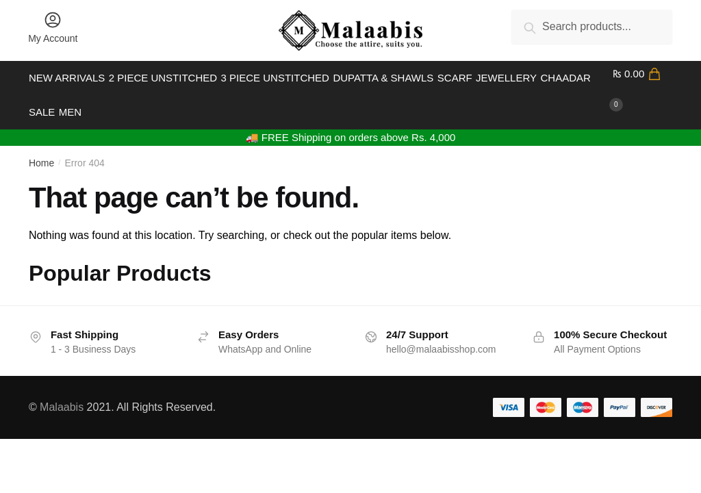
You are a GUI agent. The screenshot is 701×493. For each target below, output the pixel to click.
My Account (52, 27)
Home (41, 146)
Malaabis (62, 390)
